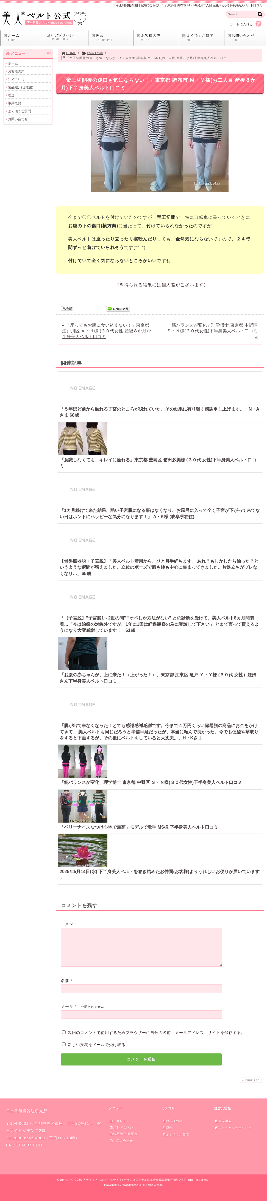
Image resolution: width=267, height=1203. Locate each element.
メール (67, 1013)
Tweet (67, 308)
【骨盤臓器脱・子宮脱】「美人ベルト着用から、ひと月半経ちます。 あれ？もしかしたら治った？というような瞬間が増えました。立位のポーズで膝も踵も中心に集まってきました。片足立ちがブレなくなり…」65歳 (159, 567)
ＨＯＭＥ (117, 1127)
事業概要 (14, 103)
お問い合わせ (246, 37)
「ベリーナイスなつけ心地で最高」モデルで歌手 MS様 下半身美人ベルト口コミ (139, 827)
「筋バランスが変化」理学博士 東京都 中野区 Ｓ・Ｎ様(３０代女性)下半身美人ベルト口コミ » (212, 331)
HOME (68, 53)
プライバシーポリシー (233, 1134)
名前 (65, 987)
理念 (112, 37)
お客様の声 (158, 37)
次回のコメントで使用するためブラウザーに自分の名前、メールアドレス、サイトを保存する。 (156, 1039)
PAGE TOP (250, 1087)
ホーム (23, 37)
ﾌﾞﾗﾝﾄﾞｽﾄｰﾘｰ (67, 37)
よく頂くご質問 (203, 37)
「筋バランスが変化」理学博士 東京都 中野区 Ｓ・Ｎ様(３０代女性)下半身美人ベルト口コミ (151, 782)
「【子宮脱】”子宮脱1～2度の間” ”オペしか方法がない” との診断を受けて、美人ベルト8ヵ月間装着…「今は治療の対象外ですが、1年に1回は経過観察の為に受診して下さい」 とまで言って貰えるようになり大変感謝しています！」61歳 (159, 624)
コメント (69, 924)
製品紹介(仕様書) (20, 87)
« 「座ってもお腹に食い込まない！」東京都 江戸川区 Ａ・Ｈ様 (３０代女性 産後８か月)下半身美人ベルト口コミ (107, 331)
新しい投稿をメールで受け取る (97, 1051)
